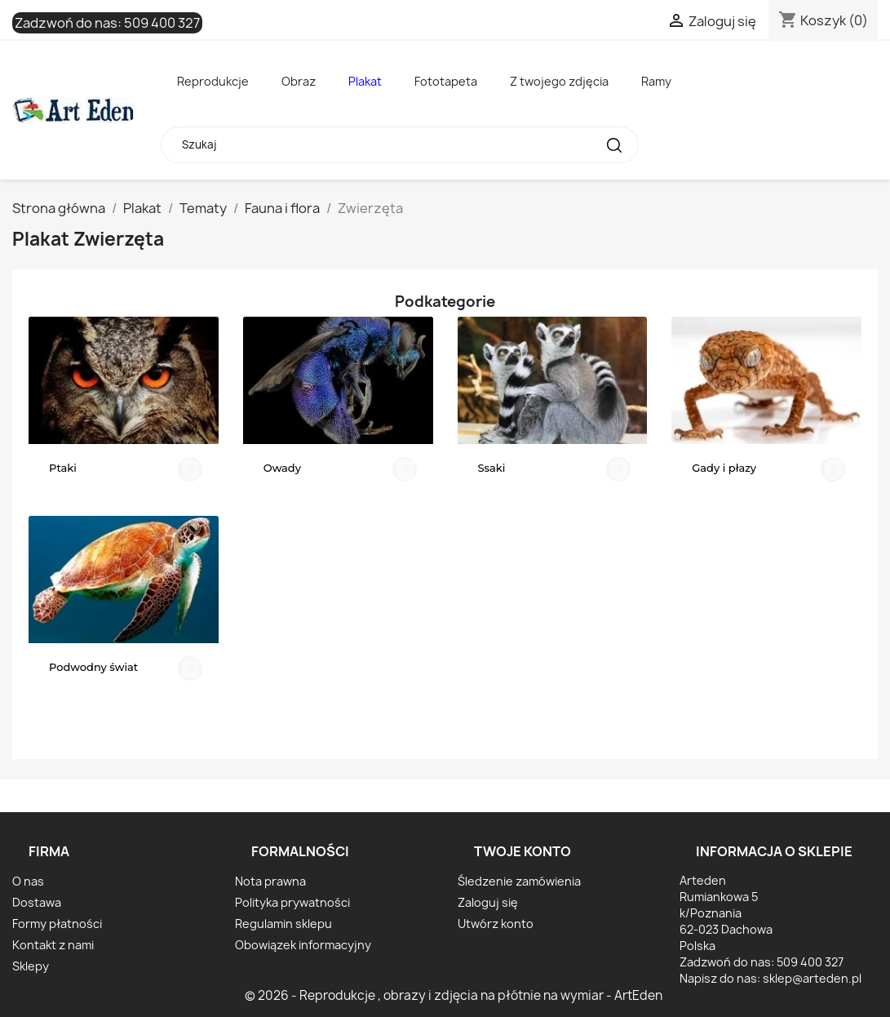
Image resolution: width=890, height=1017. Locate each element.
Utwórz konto (496, 923)
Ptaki (63, 467)
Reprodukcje (213, 81)
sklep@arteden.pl (812, 978)
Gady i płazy (724, 467)
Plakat (365, 81)
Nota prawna (270, 881)
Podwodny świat (93, 666)
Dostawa (36, 902)
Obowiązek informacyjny (303, 945)
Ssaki (492, 467)
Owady (282, 467)
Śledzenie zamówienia (519, 881)
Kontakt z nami (53, 945)
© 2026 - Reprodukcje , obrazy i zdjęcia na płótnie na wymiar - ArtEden (453, 995)
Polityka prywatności (292, 902)
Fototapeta (445, 81)
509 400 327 (162, 23)
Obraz (298, 81)
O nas (28, 881)
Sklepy (30, 966)
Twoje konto (522, 851)
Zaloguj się (488, 902)
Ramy (656, 81)
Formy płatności (57, 923)
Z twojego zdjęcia (559, 81)
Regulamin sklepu (283, 923)
